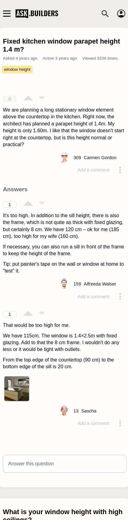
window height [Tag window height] (17, 69)
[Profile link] (100, 157)
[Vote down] (42, 98)
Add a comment (93, 169)
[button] (64, 464)
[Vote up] (28, 98)
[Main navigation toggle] (6, 13)
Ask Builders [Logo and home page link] (37, 13)
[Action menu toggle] (120, 170)
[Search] (105, 13)
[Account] (121, 13)
